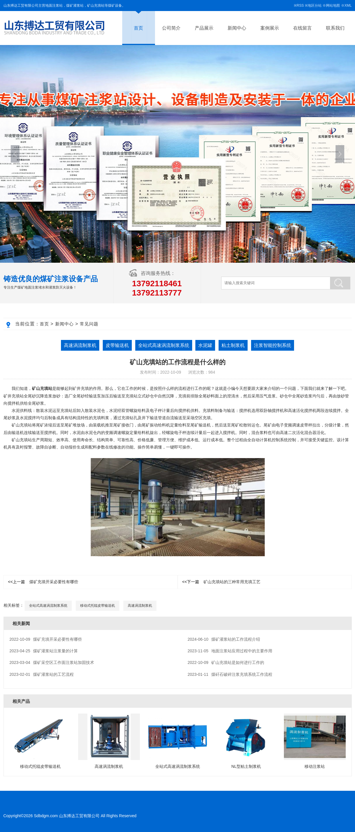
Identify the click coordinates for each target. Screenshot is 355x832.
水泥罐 (205, 345)
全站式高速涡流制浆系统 (163, 345)
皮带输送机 (117, 345)
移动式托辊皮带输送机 (97, 606)
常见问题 (89, 323)
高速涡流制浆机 (80, 345)
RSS (300, 5)
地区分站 (315, 5)
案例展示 (269, 28)
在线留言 (302, 28)
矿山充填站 (42, 388)
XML (348, 5)
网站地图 (333, 5)
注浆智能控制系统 (272, 345)
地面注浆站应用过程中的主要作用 (230, 651)
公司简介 (171, 28)
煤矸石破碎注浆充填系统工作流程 (230, 674)
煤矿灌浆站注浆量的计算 (44, 651)
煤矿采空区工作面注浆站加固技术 (52, 662)
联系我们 (335, 28)
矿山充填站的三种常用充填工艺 (221, 581)
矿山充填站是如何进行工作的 (226, 662)
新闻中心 (237, 28)
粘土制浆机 (233, 345)
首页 (138, 28)
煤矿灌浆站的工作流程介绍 (224, 639)
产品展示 (204, 28)
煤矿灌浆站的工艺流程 (42, 674)
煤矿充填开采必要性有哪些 (43, 581)
